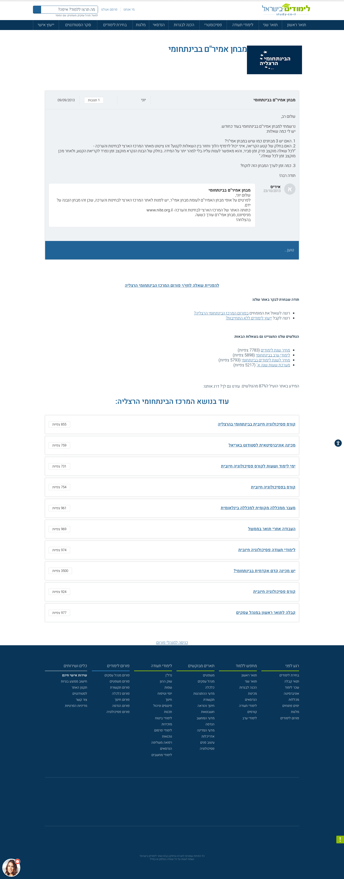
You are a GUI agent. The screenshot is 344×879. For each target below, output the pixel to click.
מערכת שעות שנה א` (273, 365)
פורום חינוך (122, 699)
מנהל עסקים (206, 681)
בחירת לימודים (115, 25)
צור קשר (81, 699)
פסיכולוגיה (207, 748)
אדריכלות (208, 736)
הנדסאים (251, 699)
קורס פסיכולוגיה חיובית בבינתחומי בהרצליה (256, 424)
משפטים (208, 675)
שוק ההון (166, 681)
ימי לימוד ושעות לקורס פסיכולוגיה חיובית (258, 466)
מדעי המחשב (205, 718)
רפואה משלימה (161, 742)
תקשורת (208, 699)
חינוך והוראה (206, 705)
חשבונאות (207, 711)
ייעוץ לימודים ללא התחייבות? (249, 318)
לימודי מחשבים (161, 754)
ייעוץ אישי (46, 25)
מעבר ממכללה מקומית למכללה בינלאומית (258, 508)
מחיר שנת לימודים (275, 350)
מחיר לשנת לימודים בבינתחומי (266, 360)
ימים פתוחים (290, 705)
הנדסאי (159, 25)
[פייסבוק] (168, 803)
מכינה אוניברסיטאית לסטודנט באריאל (262, 445)
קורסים (252, 711)
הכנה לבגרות (184, 25)
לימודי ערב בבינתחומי (273, 355)
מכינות (252, 693)
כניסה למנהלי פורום (172, 643)
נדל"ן (168, 675)
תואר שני (270, 25)
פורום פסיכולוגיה (118, 711)
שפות (168, 687)
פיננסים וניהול (162, 705)
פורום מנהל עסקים (117, 675)
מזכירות (167, 724)
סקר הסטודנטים (78, 25)
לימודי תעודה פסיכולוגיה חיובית (266, 550)
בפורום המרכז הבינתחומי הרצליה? (221, 313)
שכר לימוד (292, 687)
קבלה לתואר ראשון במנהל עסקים (265, 613)
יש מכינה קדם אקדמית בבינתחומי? (264, 571)
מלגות (141, 25)
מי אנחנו (129, 9)
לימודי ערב (249, 718)
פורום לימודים (289, 718)
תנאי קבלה (291, 681)
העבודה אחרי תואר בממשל (271, 529)
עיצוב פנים (207, 742)
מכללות (294, 699)
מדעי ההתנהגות (203, 693)
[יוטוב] (178, 804)
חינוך (168, 699)
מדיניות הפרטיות (76, 705)
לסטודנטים (79, 693)
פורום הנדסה (121, 705)
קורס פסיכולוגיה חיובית (274, 592)
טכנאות (167, 736)
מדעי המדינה (205, 730)
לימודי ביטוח (163, 718)
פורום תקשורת (120, 687)
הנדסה (209, 724)
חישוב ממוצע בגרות (74, 681)
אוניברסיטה (291, 693)
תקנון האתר (79, 687)
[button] (172, 100)
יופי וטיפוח (165, 693)
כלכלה (209, 687)
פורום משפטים (120, 681)
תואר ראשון (296, 25)
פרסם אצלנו (109, 9)
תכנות (168, 711)
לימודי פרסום (163, 730)
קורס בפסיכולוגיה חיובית (273, 487)
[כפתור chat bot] (11, 868)
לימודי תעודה (242, 25)
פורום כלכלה (121, 693)
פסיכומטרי (213, 25)
